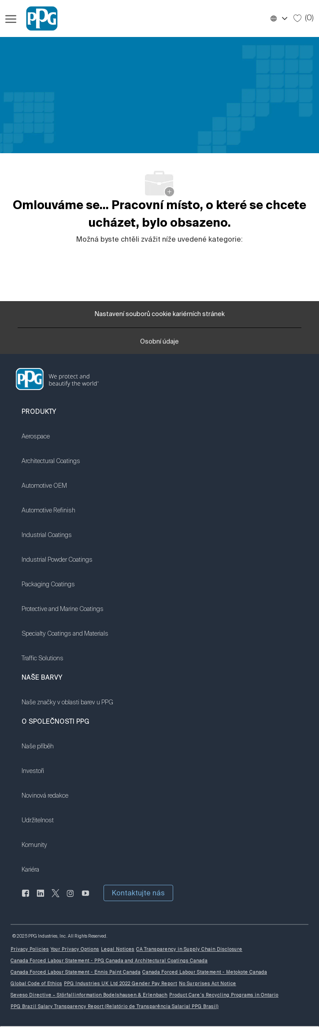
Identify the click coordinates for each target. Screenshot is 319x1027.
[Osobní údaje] (159, 343)
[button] (278, 18)
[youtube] (85, 898)
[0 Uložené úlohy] (303, 18)
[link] (65, 442)
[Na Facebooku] (26, 898)
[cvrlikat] (55, 898)
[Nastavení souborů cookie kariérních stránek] (160, 314)
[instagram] (70, 898)
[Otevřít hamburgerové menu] (10, 18)
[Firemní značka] (38, 18)
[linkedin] (41, 898)
